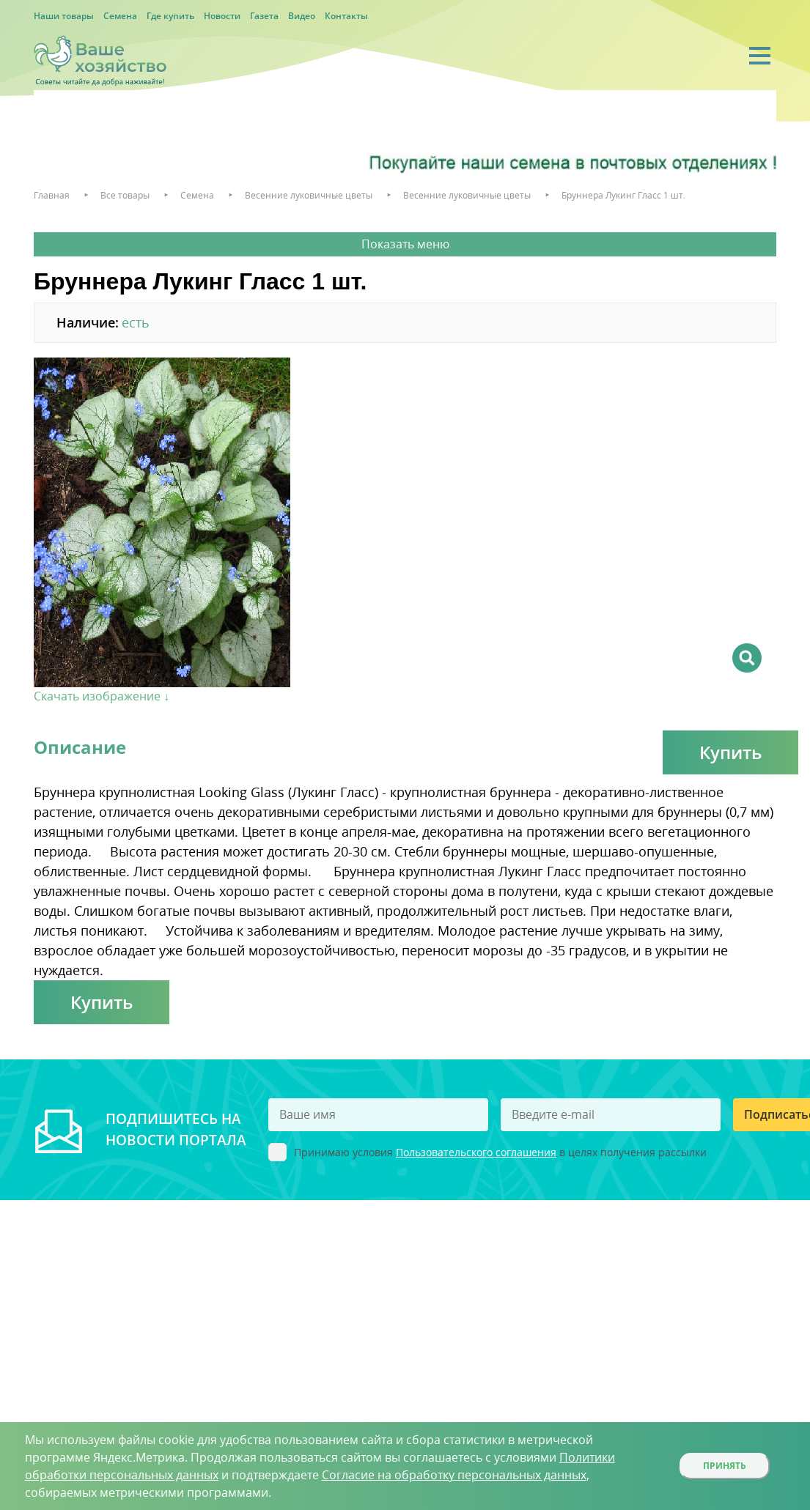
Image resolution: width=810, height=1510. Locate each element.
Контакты (346, 16)
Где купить (170, 16)
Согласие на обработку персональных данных (454, 1475)
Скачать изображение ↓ (101, 696)
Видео (301, 16)
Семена (120, 16)
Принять (724, 1465)
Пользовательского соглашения (476, 1152)
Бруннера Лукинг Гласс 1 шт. (623, 195)
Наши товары (64, 16)
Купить (730, 752)
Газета (264, 16)
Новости (222, 16)
